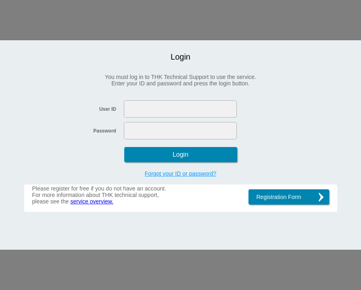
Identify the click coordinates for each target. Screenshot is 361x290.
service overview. (91, 201)
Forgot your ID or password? (180, 173)
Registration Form (279, 197)
